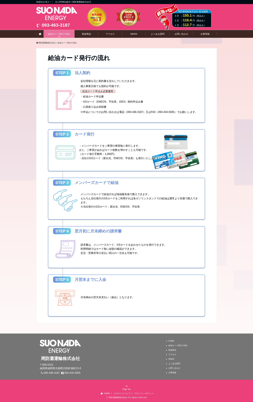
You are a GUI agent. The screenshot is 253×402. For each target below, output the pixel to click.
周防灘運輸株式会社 (118, 397)
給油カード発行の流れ (59, 34)
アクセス (110, 34)
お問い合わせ (181, 34)
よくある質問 (157, 34)
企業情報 (205, 34)
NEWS (134, 34)
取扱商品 (86, 34)
